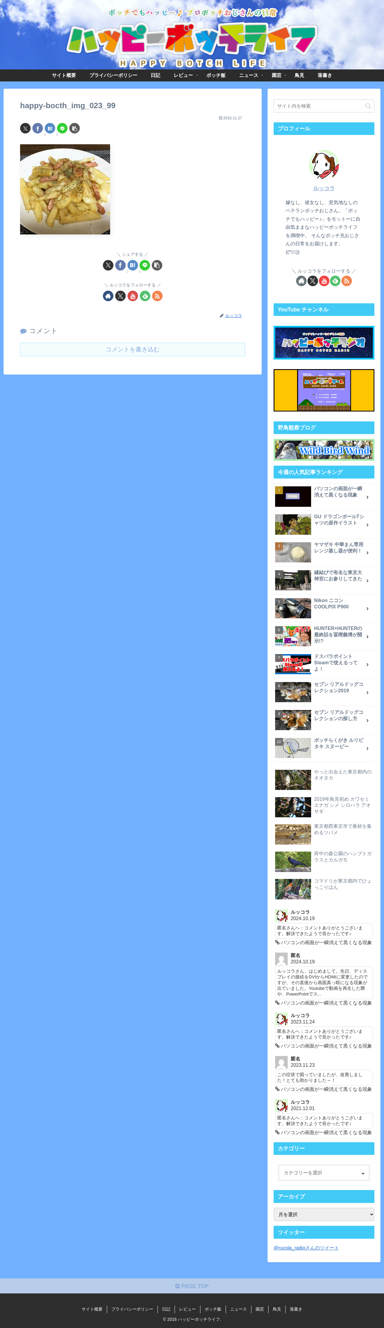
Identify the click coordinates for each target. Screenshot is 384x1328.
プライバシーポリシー (132, 1309)
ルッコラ (324, 188)
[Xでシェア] (25, 128)
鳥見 (277, 1309)
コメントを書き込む (133, 349)
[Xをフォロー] (120, 296)
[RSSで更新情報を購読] (157, 296)
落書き (296, 1309)
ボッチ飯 (213, 1309)
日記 (166, 1309)
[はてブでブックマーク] (50, 128)
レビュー (187, 1309)
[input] (324, 105)
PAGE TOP (191, 1286)
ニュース (238, 1309)
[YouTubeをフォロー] (133, 296)
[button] (74, 128)
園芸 (260, 1309)
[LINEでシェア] (62, 128)
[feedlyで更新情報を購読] (145, 296)
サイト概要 (92, 1309)
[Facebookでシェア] (37, 128)
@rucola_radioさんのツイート (306, 1247)
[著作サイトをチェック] (108, 296)
